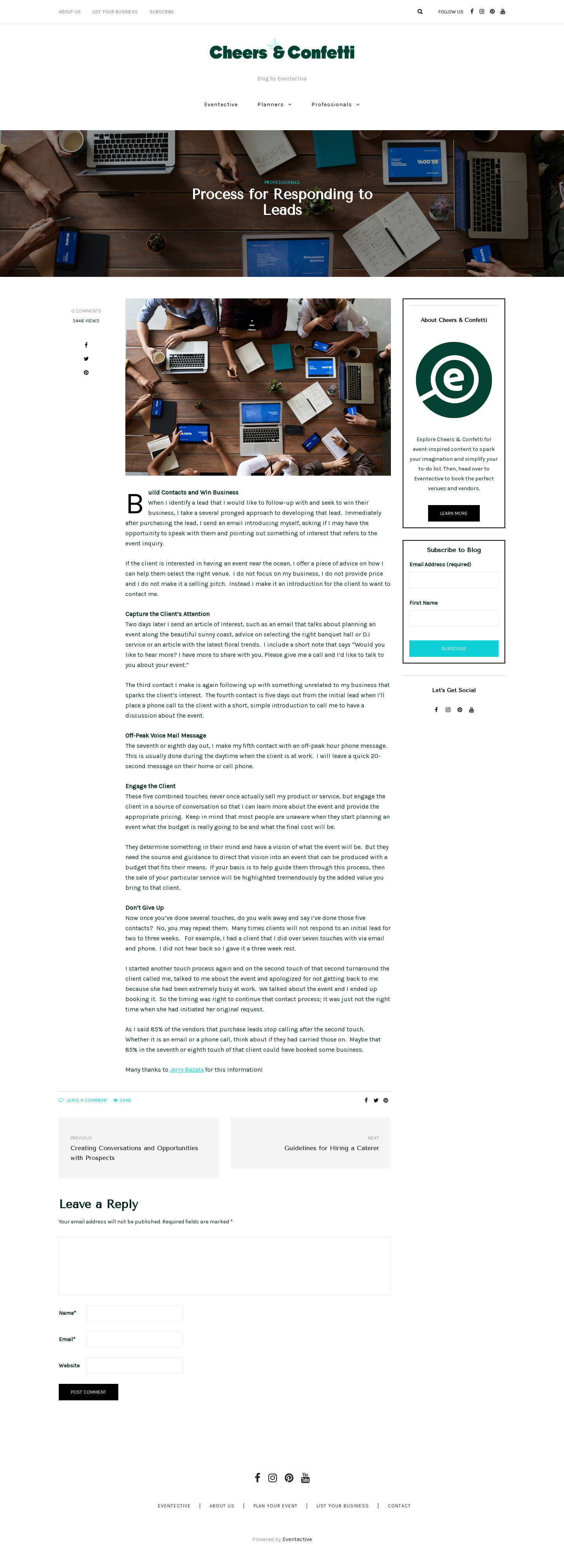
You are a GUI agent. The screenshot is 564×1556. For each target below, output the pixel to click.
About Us (70, 12)
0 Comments (86, 311)
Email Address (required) (440, 564)
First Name (423, 603)
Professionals (331, 104)
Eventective (221, 104)
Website (69, 1365)
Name (67, 1313)
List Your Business (115, 12)
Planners (270, 104)
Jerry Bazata (187, 1069)
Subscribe (162, 12)
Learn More (454, 513)
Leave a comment (83, 1100)
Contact (399, 1506)
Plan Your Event (275, 1506)
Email (67, 1339)
